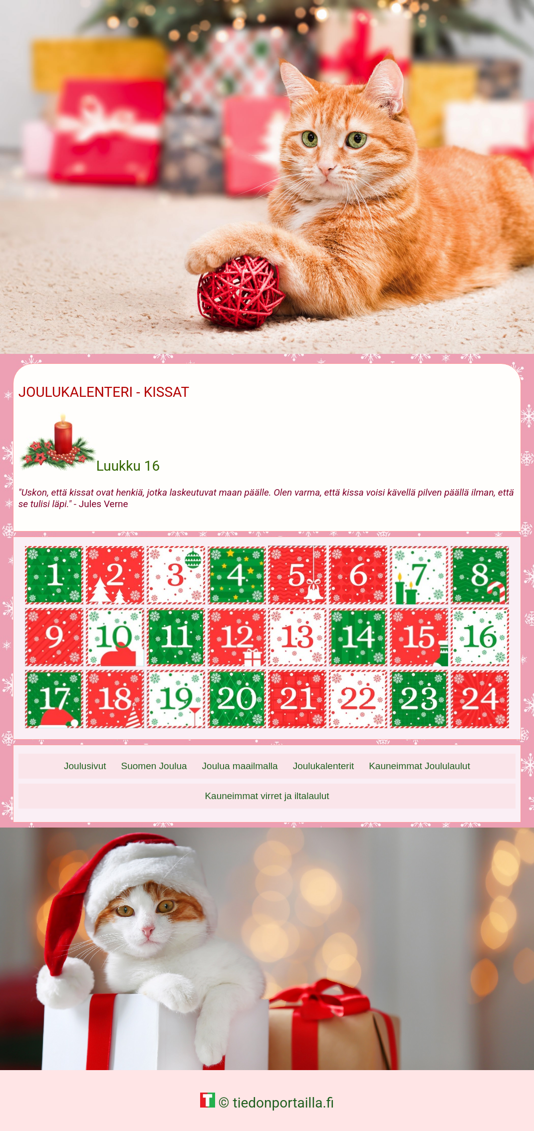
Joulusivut (85, 766)
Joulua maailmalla (240, 766)
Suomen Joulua (154, 766)
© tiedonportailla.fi (267, 1103)
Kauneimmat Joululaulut (419, 766)
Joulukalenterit (323, 766)
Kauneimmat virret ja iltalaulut (267, 796)
